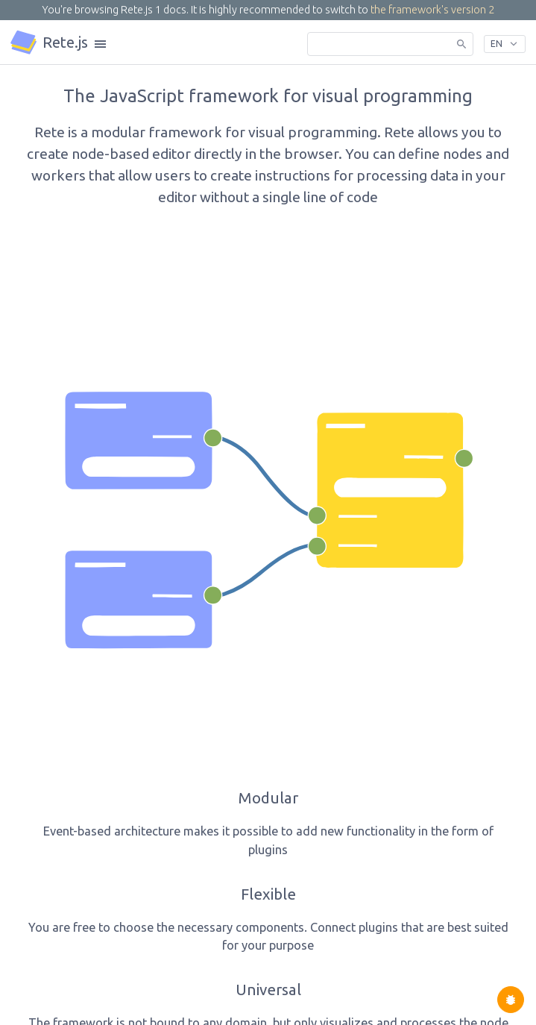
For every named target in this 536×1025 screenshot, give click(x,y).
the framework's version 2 (432, 10)
